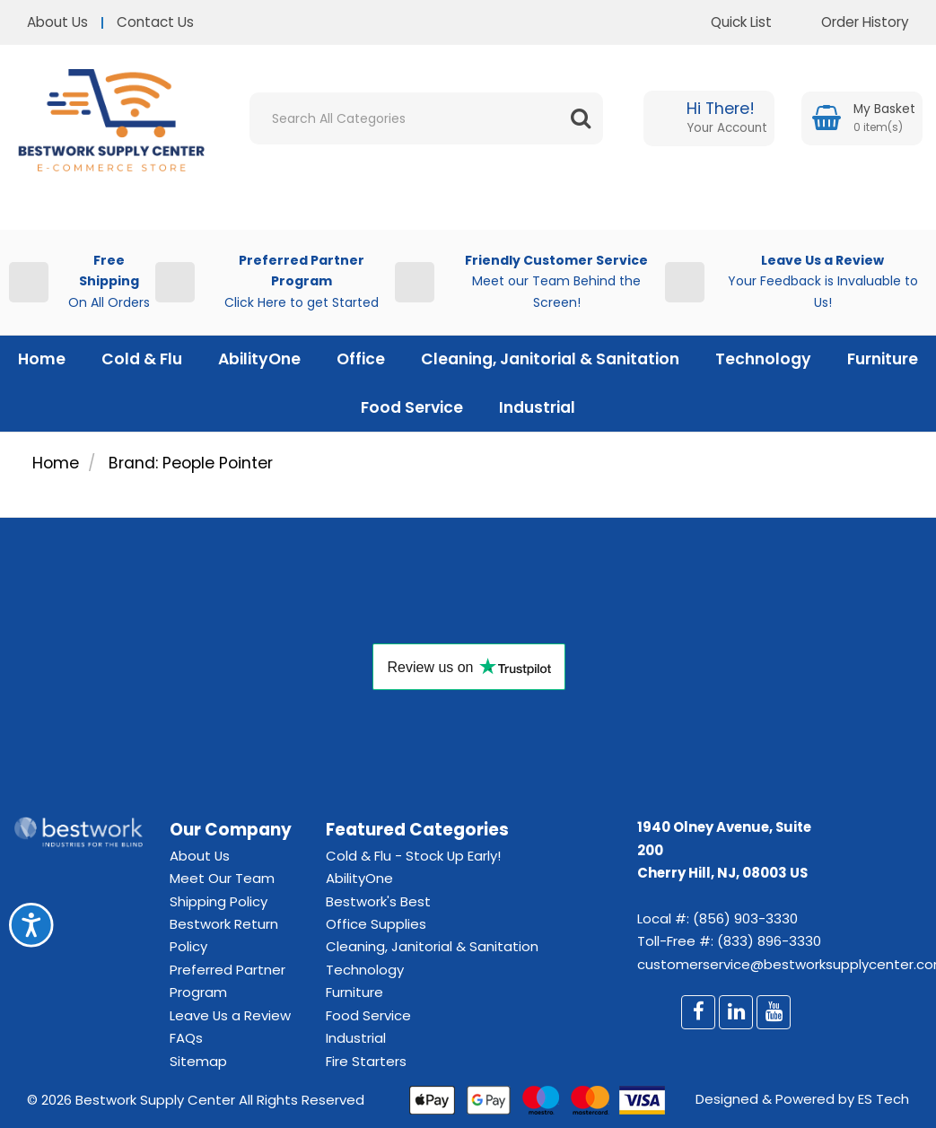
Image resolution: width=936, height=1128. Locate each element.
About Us (57, 22)
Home (42, 359)
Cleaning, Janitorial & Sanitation (550, 359)
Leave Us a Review (230, 1015)
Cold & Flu (141, 359)
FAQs (186, 1037)
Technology (763, 359)
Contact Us (155, 22)
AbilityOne (259, 359)
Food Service (412, 407)
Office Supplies (376, 923)
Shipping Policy (218, 901)
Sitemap (198, 1061)
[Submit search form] (580, 118)
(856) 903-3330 (745, 918)
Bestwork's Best (378, 901)
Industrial (537, 407)
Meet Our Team (222, 878)
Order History (851, 22)
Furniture (882, 359)
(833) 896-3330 (769, 940)
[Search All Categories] (426, 118)
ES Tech (883, 1098)
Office (361, 359)
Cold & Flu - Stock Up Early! (413, 855)
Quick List (728, 22)
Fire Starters (366, 1061)
